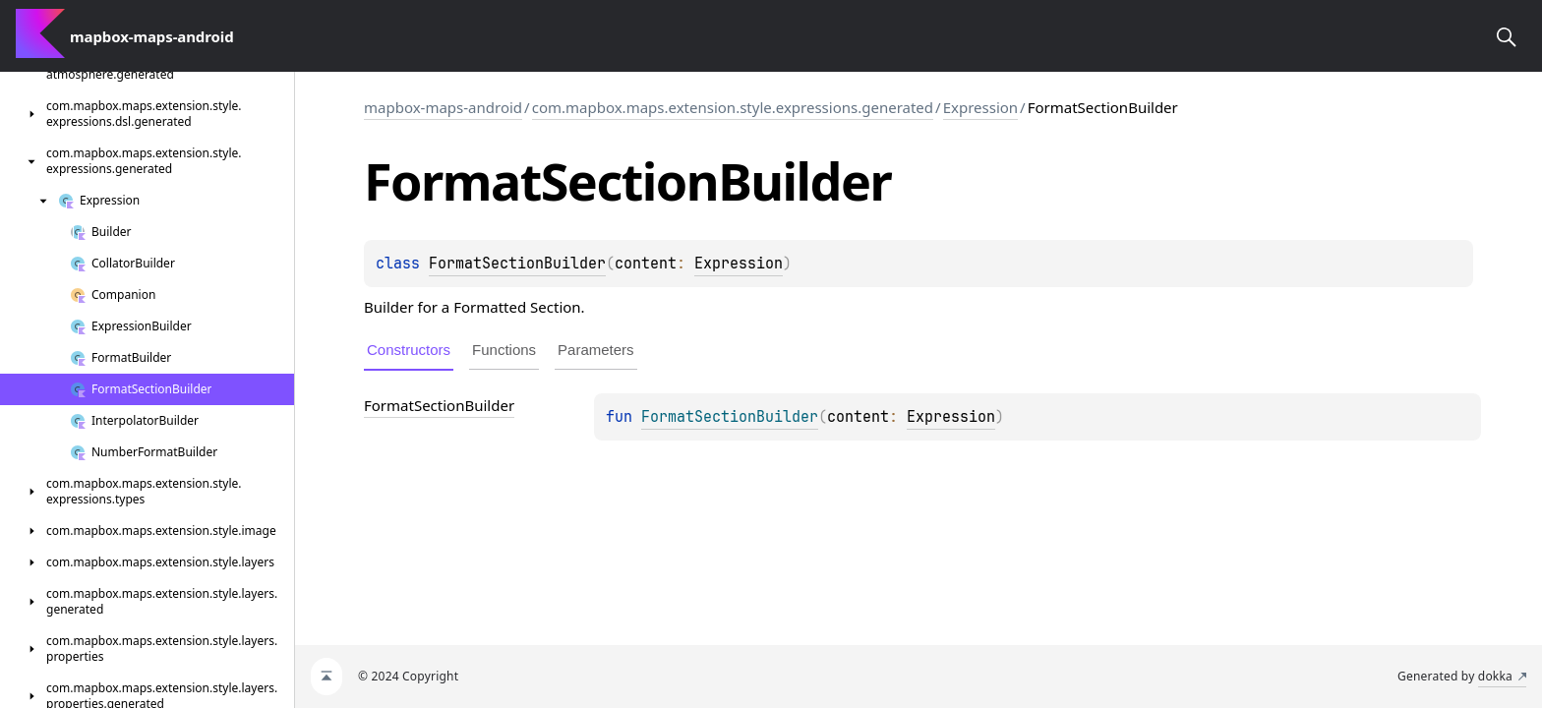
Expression (980, 107)
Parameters (596, 349)
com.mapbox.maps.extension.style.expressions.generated (732, 107)
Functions (504, 349)
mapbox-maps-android (443, 107)
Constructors (408, 349)
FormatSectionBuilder (517, 263)
